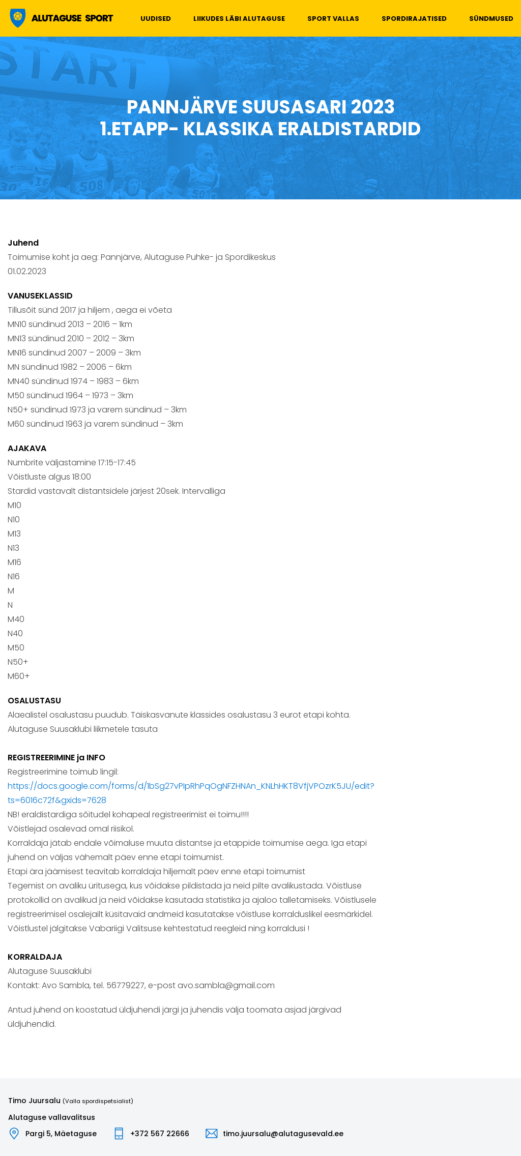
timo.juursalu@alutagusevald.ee (283, 1134)
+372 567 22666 (159, 1134)
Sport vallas (333, 18)
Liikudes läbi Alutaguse (239, 18)
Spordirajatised (414, 18)
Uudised (155, 18)
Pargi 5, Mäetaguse (61, 1134)
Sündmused (491, 18)
